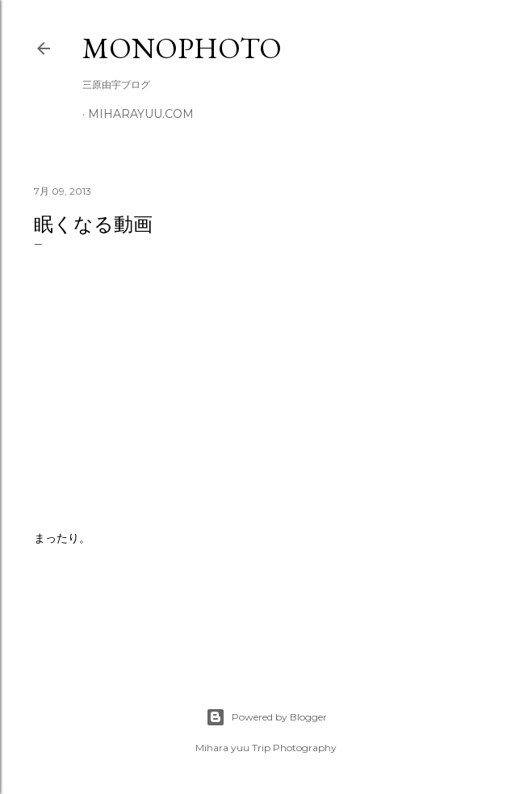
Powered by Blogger (266, 717)
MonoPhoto (182, 48)
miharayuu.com (141, 114)
